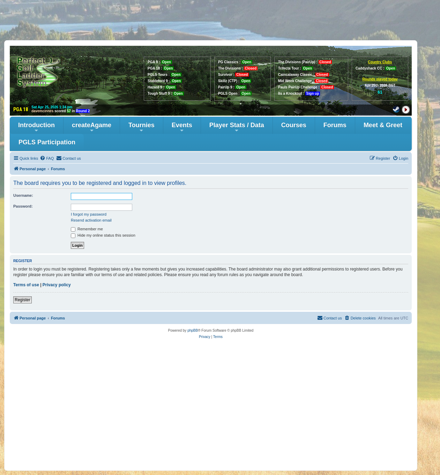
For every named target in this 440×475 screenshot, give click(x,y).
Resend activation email (91, 220)
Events (182, 127)
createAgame (91, 127)
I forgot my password (88, 214)
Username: (23, 195)
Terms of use (26, 284)
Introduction (36, 127)
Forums (334, 125)
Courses (293, 125)
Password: (23, 206)
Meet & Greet (383, 125)
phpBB (192, 330)
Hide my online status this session (103, 235)
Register (22, 299)
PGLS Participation (46, 142)
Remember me (87, 229)
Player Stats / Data (236, 127)
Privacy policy (57, 284)
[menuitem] (47, 158)
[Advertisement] (220, 20)
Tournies (141, 127)
